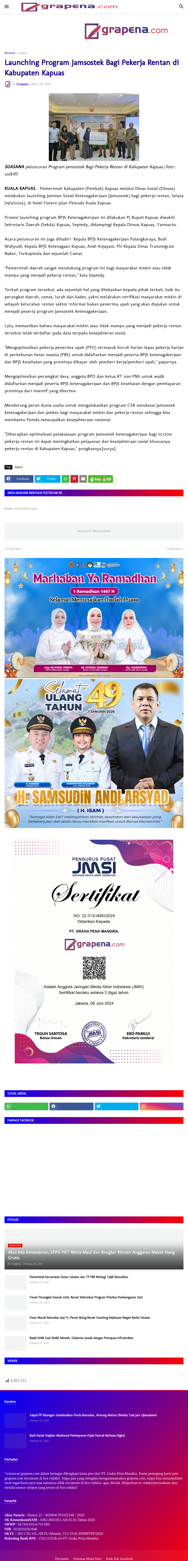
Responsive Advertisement (94, 531)
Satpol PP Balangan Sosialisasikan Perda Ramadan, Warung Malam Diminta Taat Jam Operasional (93, 1415)
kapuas (23, 53)
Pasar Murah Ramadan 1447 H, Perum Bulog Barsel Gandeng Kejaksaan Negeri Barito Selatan (90, 1318)
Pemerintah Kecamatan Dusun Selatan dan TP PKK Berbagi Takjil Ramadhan (79, 1277)
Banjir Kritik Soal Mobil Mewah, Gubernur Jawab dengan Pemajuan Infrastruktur (81, 1338)
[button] (6, 7)
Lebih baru (14, 549)
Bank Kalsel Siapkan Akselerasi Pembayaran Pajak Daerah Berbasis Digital (77, 1435)
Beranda (10, 53)
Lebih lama (174, 549)
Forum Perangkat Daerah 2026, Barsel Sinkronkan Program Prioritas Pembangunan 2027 (86, 1297)
